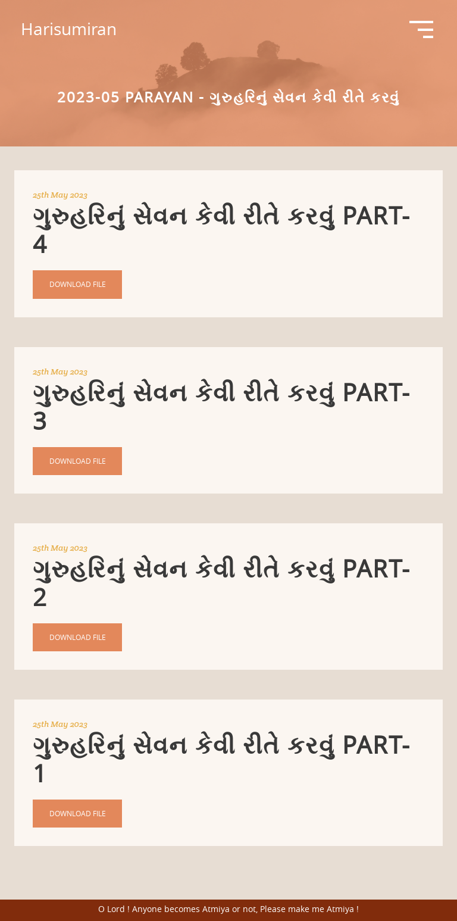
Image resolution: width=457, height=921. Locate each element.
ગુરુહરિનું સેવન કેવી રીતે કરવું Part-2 (222, 582)
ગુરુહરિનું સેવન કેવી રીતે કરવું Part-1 (222, 759)
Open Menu (421, 30)
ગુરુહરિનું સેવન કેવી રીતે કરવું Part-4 (222, 229)
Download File (77, 284)
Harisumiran (69, 29)
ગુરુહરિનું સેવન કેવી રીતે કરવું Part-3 (222, 406)
